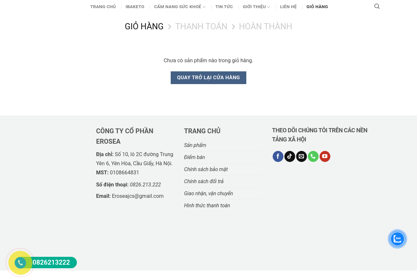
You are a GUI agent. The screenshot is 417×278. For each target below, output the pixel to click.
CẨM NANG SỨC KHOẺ (180, 7)
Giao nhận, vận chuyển (208, 193)
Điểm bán (194, 157)
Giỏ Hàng (317, 6)
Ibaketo (134, 6)
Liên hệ (288, 6)
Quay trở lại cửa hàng (208, 77)
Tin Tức (224, 6)
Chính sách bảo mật (206, 169)
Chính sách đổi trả (203, 181)
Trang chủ (103, 6)
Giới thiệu (256, 7)
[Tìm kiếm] (377, 6)
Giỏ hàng (144, 26)
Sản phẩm (195, 145)
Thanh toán (201, 26)
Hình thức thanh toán (207, 205)
